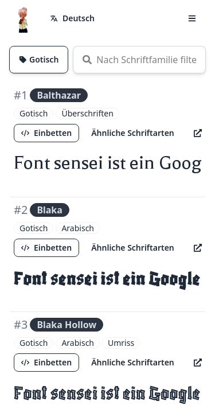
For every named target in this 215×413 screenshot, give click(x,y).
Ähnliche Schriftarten (132, 132)
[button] (192, 18)
